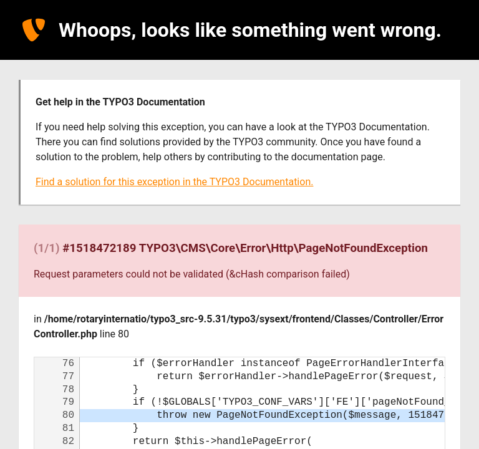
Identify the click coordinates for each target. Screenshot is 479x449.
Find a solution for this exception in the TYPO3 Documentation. (174, 182)
